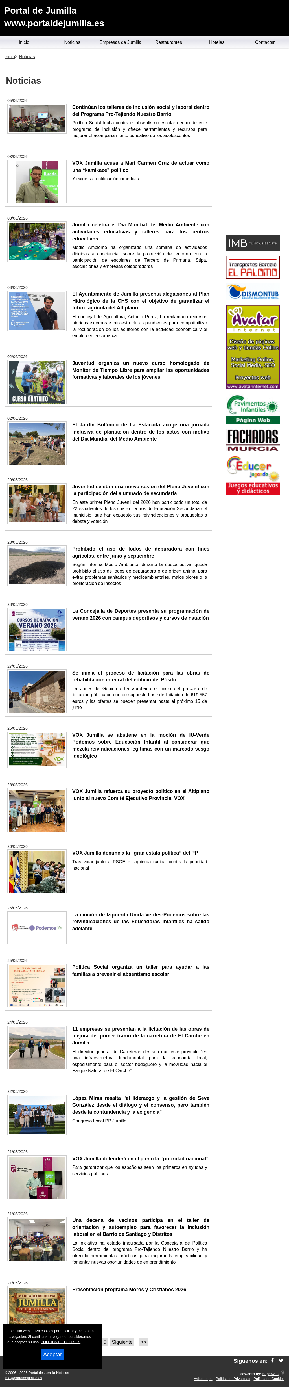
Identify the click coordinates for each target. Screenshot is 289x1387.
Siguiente (122, 1342)
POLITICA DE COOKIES (60, 1342)
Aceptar (52, 1354)
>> (144, 1342)
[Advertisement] (252, 143)
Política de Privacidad (233, 1379)
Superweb (270, 1374)
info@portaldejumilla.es (23, 1378)
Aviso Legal (203, 1379)
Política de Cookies (268, 1379)
